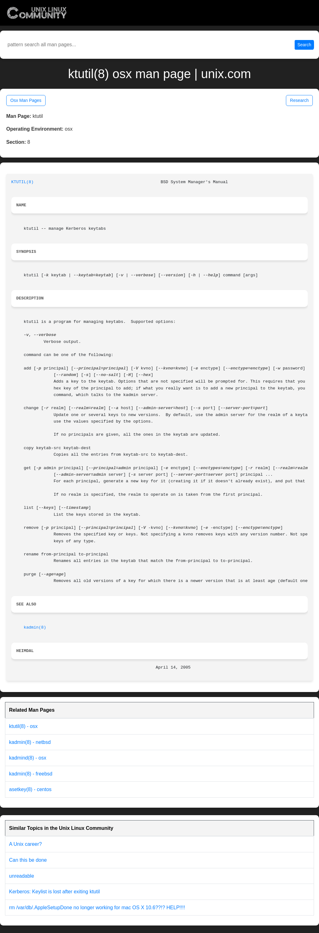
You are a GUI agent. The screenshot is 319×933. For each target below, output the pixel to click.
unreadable (21, 876)
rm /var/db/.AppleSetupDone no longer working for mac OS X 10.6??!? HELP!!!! (97, 907)
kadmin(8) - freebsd (30, 773)
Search (304, 44)
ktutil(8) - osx (23, 726)
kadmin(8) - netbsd (30, 742)
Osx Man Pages (26, 100)
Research (299, 100)
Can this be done (28, 860)
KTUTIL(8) (22, 182)
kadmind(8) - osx (27, 757)
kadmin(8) (35, 627)
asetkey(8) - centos (30, 789)
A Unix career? (25, 844)
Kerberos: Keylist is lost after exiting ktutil (54, 891)
